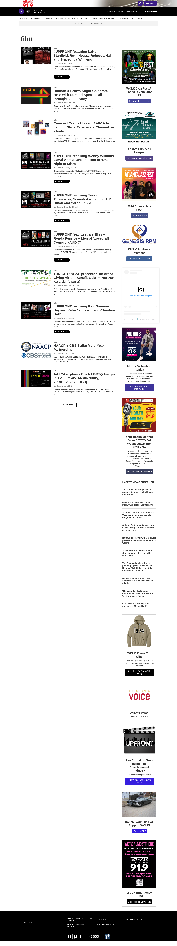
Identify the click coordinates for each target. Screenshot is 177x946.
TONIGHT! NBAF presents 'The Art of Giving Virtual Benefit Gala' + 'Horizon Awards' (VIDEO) (84, 283)
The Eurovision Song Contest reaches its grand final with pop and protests (137, 497)
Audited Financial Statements (107, 929)
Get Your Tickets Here (139, 106)
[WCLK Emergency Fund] (139, 869)
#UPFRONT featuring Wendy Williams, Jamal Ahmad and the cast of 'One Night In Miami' (84, 165)
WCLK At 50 (73, 23)
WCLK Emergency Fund (139, 899)
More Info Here (139, 220)
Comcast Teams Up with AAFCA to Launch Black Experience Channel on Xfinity (84, 132)
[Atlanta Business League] (139, 132)
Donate (152, 6)
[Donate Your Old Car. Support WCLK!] (139, 809)
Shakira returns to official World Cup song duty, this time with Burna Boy (137, 558)
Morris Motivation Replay (139, 373)
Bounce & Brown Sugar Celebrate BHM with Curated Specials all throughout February (81, 100)
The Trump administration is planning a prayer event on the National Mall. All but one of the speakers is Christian (137, 572)
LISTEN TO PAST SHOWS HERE (139, 786)
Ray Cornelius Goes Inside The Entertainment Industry (139, 770)
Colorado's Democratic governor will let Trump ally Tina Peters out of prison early (138, 532)
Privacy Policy (101, 924)
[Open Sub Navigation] (42, 23)
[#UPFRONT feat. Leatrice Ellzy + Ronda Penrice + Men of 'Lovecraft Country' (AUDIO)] (36, 243)
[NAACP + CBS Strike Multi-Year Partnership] (36, 355)
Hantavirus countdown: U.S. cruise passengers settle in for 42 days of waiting (139, 545)
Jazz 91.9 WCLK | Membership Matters (88, 29)
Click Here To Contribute (139, 906)
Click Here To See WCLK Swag (139, 677)
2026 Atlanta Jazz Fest (139, 213)
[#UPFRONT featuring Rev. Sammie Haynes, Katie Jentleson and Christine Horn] (36, 315)
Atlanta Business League (139, 155)
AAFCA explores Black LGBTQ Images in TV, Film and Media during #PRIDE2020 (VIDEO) (84, 383)
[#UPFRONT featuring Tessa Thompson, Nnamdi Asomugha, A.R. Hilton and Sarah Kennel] (36, 204)
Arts (55, 53)
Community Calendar (55, 23)
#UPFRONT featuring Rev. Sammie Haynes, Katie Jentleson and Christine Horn (84, 315)
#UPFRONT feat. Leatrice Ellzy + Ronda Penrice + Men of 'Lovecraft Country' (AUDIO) (81, 243)
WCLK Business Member (139, 256)
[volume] (28, 16)
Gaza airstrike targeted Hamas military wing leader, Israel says (137, 508)
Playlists (35, 23)
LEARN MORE (139, 836)
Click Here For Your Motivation (139, 392)
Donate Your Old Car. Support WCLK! (139, 828)
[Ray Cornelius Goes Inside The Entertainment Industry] (139, 746)
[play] (21, 16)
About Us (142, 23)
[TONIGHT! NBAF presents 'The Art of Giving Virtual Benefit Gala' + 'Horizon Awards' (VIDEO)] (36, 283)
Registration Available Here (139, 163)
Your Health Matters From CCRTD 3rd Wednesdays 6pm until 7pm (139, 447)
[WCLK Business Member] (139, 240)
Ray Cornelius (58, 68)
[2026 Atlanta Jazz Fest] (139, 189)
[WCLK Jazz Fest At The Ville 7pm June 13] (139, 72)
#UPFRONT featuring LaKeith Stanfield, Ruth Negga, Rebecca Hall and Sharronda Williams (83, 60)
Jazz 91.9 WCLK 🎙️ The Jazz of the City (138, 324)
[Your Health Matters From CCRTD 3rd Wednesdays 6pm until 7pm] (139, 420)
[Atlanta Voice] (139, 700)
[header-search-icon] (141, 6)
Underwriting (126, 23)
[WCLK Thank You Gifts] (139, 636)
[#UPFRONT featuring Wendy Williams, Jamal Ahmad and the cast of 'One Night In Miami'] (36, 165)
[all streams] (150, 16)
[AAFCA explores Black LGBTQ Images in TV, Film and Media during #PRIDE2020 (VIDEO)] (36, 383)
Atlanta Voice (139, 718)
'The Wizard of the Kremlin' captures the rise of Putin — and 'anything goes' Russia (138, 598)
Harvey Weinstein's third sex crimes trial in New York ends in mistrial (137, 586)
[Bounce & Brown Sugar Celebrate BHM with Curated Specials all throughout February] (36, 100)
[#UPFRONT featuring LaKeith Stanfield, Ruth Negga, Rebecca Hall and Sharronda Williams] (36, 61)
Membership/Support (103, 23)
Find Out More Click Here (139, 263)
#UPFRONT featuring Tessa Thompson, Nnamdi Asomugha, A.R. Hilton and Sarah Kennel (83, 204)
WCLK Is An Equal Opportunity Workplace (77, 930)
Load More (68, 410)
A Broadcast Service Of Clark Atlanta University (80, 924)
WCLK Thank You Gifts (139, 660)
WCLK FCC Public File (134, 924)
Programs (24, 23)
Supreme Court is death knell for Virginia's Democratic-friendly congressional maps (138, 520)
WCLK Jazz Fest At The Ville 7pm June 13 (139, 97)
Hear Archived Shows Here (139, 476)
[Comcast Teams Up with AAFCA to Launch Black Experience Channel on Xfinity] (36, 132)
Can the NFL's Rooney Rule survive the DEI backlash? (135, 610)
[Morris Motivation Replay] (139, 349)
